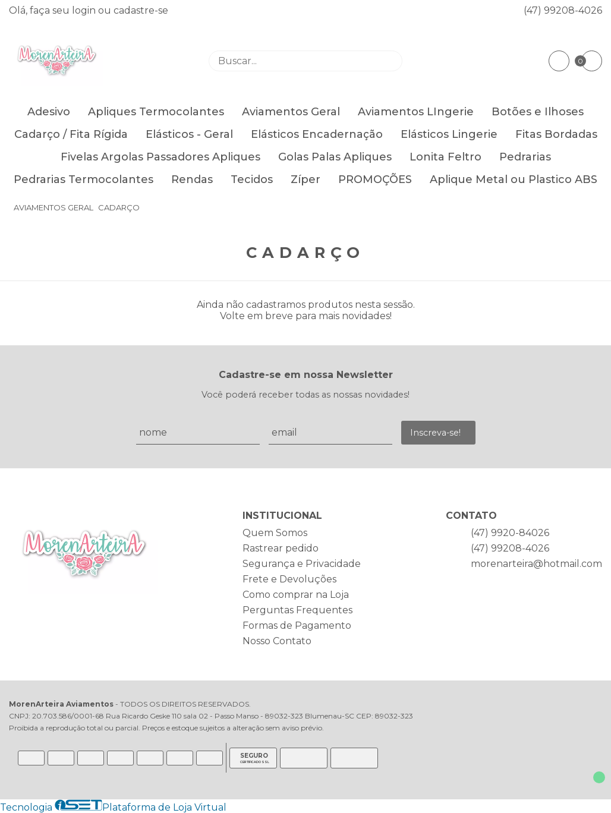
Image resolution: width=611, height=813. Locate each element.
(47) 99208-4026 (563, 10)
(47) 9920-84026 (510, 532)
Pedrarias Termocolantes (83, 179)
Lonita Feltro (445, 156)
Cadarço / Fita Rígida (71, 134)
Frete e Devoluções (289, 579)
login (85, 10)
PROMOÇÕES (375, 179)
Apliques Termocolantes (156, 111)
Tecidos (252, 179)
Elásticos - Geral (189, 134)
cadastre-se (141, 10)
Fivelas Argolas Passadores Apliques (160, 156)
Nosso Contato (276, 641)
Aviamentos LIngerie (416, 111)
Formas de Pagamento (296, 625)
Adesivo (48, 111)
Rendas (192, 179)
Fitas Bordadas (556, 134)
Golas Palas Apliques (335, 156)
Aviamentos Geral (291, 111)
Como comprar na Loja (295, 594)
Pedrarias (525, 156)
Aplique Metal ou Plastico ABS (513, 179)
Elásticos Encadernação (317, 134)
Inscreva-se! (435, 432)
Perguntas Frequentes (297, 610)
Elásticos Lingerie (449, 134)
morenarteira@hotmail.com (536, 563)
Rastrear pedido (280, 548)
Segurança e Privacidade (301, 563)
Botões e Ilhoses (538, 111)
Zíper (305, 179)
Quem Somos (274, 532)
